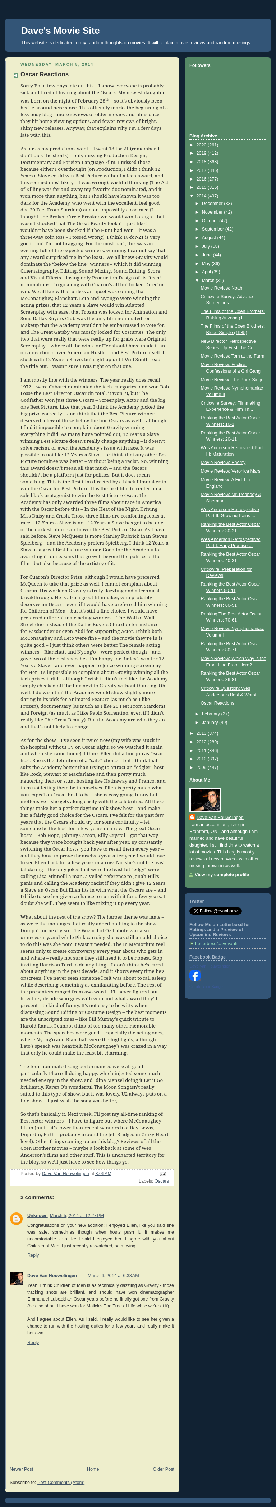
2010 (202, 758)
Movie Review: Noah (222, 288)
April (207, 271)
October (210, 220)
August (209, 237)
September (213, 229)
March (209, 280)
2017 (202, 170)
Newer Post (21, 1469)
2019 (202, 153)
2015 (202, 187)
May (207, 263)
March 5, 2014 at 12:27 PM (77, 1215)
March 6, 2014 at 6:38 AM (113, 1275)
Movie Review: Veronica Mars (231, 471)
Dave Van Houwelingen (52, 1275)
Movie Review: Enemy (223, 462)
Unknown (37, 1215)
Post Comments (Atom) (60, 1482)
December (213, 203)
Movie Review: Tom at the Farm (232, 356)
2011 (202, 750)
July (206, 246)
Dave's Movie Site (60, 30)
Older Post (163, 1469)
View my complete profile (222, 874)
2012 (202, 742)
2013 (202, 733)
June (207, 255)
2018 (202, 161)
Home (93, 1469)
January (210, 722)
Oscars (162, 1181)
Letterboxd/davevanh (216, 943)
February (211, 713)
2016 (202, 179)
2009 (202, 767)
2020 (202, 144)
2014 (202, 196)
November (213, 212)
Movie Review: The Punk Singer (233, 379)
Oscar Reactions (217, 703)
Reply (33, 1255)
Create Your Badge (206, 986)
